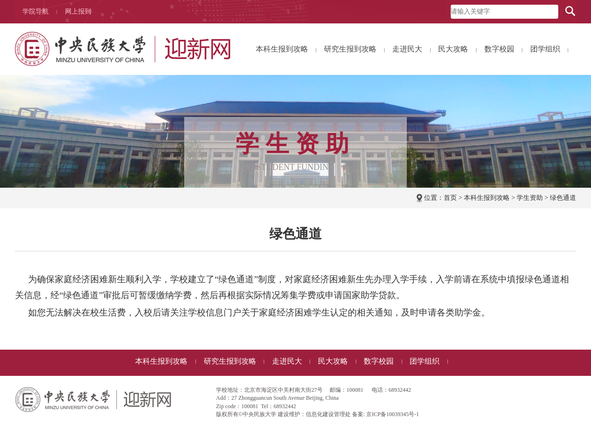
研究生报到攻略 (354, 49)
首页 (450, 197)
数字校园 (503, 49)
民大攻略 (457, 49)
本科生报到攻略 (286, 49)
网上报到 (78, 11)
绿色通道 (563, 197)
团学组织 (549, 49)
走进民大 (411, 49)
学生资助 (530, 197)
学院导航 (39, 11)
